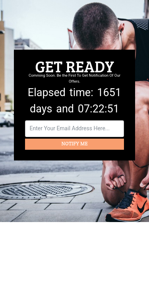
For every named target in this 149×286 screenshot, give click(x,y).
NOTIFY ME (75, 144)
